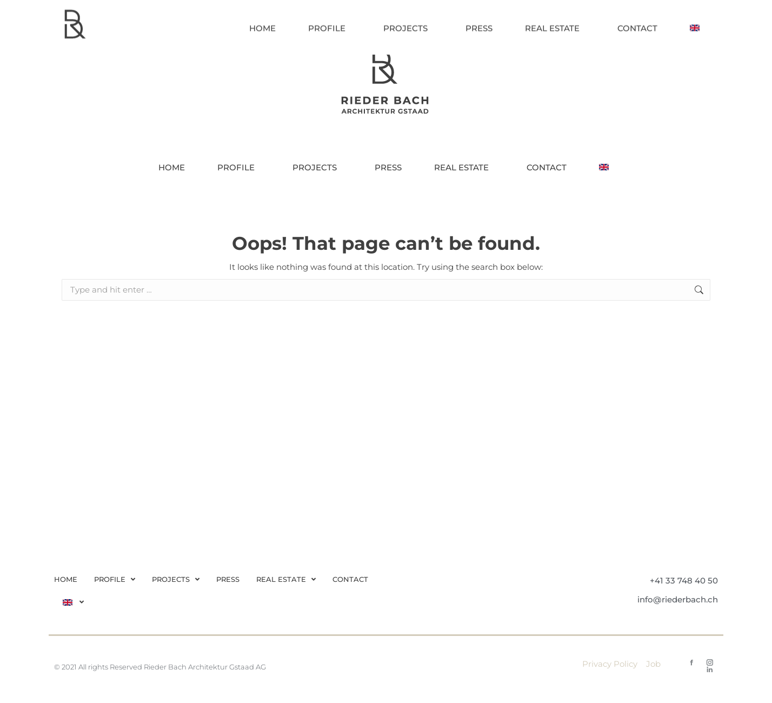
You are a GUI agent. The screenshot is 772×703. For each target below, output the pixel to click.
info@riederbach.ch (677, 599)
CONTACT (350, 579)
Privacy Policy (609, 664)
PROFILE (114, 579)
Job (653, 664)
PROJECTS (175, 579)
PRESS (227, 579)
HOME (65, 579)
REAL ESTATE (286, 579)
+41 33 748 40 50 (684, 580)
